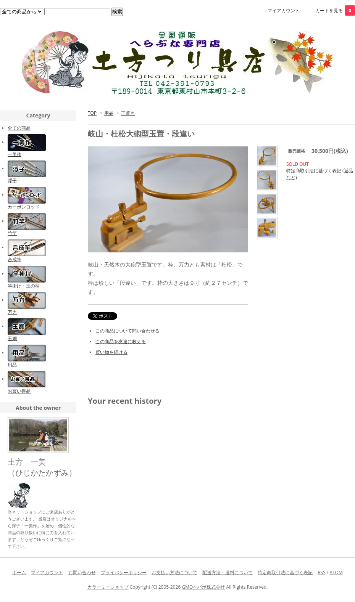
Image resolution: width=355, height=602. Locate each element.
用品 (108, 113)
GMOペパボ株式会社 (203, 587)
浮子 (12, 180)
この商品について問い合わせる (127, 330)
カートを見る (335, 10)
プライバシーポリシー (124, 572)
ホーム (19, 572)
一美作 (14, 154)
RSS (322, 572)
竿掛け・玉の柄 (24, 286)
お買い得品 (19, 391)
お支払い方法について (174, 572)
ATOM (335, 572)
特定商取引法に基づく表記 (285, 572)
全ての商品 (19, 128)
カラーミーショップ (108, 587)
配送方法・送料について (227, 572)
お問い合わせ (82, 572)
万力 (12, 312)
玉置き (128, 113)
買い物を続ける (111, 352)
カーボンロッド (24, 207)
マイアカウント (284, 10)
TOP (92, 113)
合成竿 (14, 259)
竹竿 (12, 233)
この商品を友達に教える (120, 341)
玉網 (12, 338)
